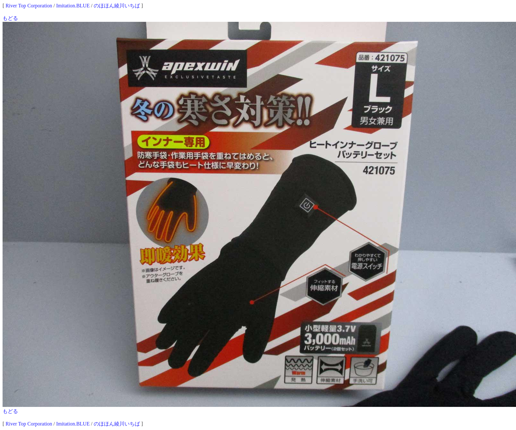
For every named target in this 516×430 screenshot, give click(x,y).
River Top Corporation (28, 5)
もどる (10, 18)
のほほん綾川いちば (117, 5)
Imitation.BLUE (73, 5)
